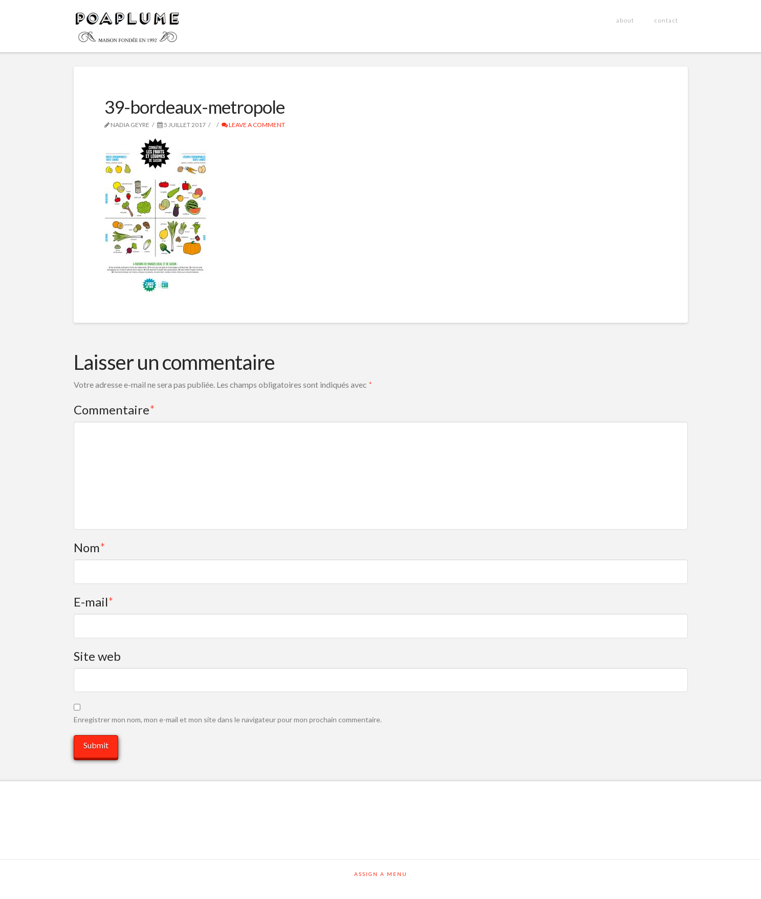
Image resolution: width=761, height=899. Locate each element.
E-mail (94, 601)
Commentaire (115, 409)
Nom (90, 547)
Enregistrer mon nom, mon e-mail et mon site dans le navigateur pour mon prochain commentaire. (228, 719)
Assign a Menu (380, 874)
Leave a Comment (253, 125)
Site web (97, 656)
